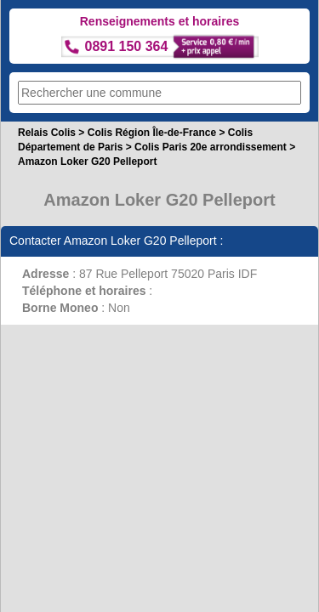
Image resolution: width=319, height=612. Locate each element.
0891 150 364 (126, 46)
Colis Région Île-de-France (152, 133)
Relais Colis (47, 133)
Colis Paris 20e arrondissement (210, 147)
